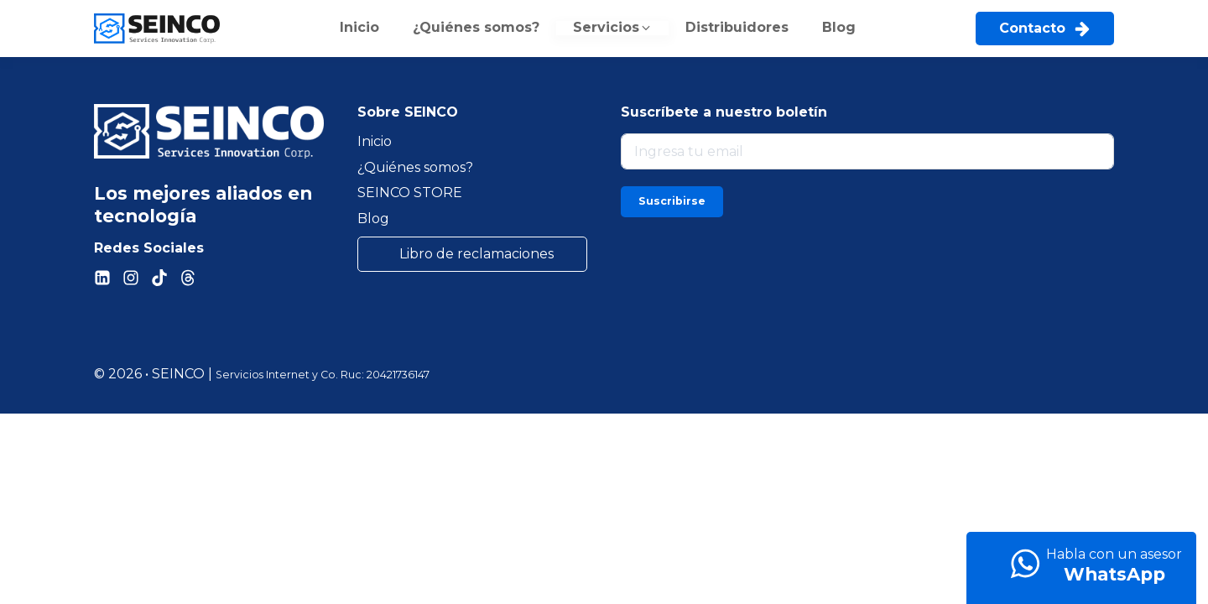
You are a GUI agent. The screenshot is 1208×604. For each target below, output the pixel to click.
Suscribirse (672, 201)
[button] (613, 28)
